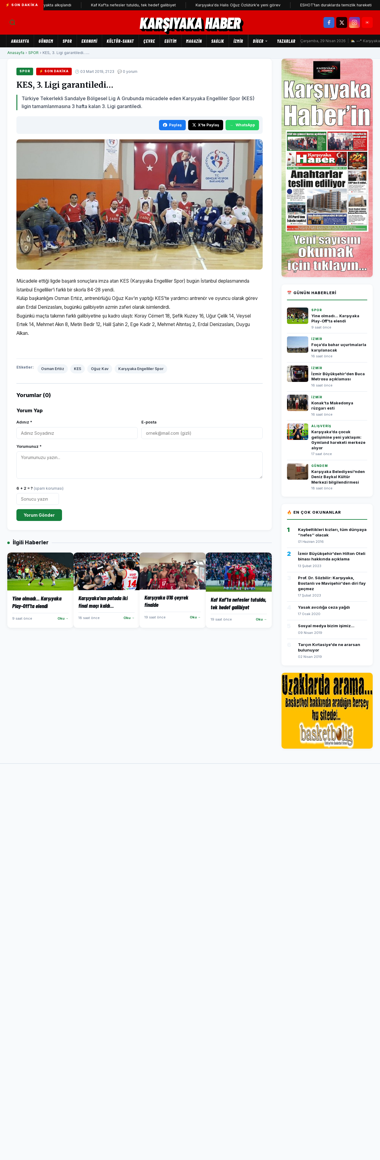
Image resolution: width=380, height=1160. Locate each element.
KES (77, 368)
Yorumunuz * (29, 446)
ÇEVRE (149, 41)
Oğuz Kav (100, 368)
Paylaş (172, 125)
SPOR (67, 41)
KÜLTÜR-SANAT (120, 41)
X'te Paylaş (205, 125)
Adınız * (24, 422)
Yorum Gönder (39, 515)
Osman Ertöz (52, 368)
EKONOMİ (89, 41)
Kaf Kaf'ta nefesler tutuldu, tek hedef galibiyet (142, 5)
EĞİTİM (170, 41)
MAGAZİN (194, 41)
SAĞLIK (217, 41)
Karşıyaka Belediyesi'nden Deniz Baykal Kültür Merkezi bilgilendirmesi (338, 477)
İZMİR (238, 41)
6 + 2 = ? (40, 488)
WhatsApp (242, 125)
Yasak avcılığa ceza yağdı (324, 607)
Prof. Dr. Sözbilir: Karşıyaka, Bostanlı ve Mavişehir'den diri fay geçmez (332, 583)
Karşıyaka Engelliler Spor (141, 368)
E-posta (149, 422)
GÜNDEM (46, 41)
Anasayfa (20, 41)
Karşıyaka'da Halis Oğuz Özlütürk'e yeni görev (247, 5)
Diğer (260, 41)
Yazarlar (286, 41)
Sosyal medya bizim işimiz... (326, 625)
